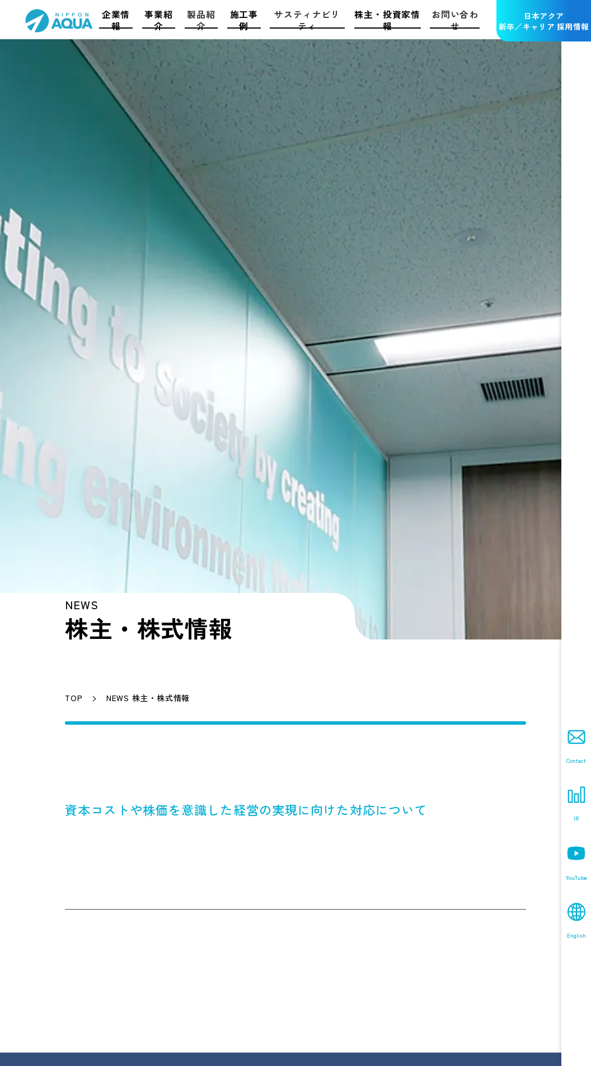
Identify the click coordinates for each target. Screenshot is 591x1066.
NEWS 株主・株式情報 (148, 697)
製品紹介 (201, 20)
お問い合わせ (455, 20)
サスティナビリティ (307, 20)
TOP (73, 697)
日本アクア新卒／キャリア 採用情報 (544, 21)
